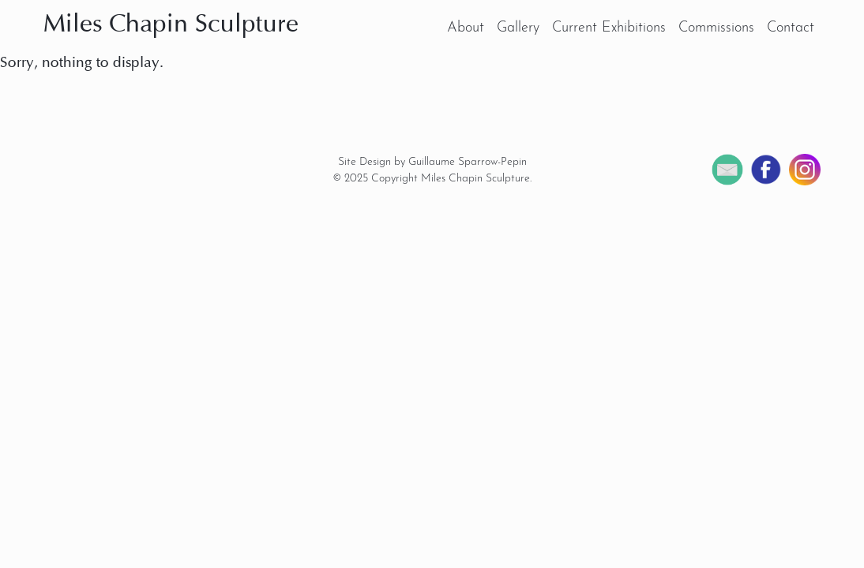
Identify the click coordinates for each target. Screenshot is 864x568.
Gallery (518, 28)
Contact (790, 28)
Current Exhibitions (609, 28)
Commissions (716, 28)
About (465, 28)
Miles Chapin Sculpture (171, 25)
